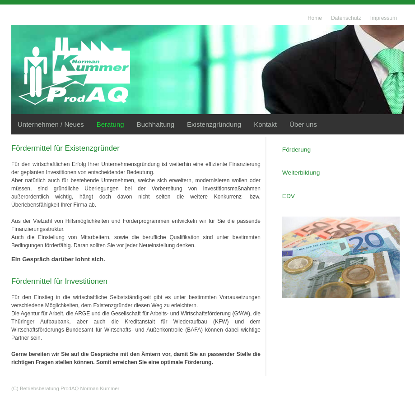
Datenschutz (346, 18)
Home (315, 18)
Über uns (303, 124)
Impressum (383, 18)
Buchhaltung (155, 124)
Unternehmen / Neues (51, 124)
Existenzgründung (214, 124)
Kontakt (265, 124)
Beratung (110, 124)
